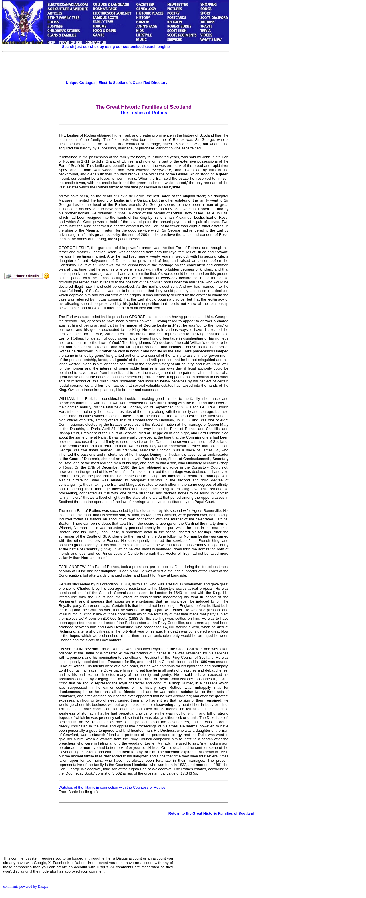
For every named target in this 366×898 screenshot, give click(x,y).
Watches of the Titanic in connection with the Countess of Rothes (112, 787)
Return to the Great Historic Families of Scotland (211, 813)
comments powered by (25, 886)
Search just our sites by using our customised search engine (116, 46)
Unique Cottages (80, 82)
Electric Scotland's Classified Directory (133, 82)
